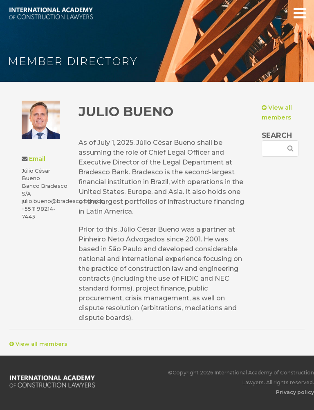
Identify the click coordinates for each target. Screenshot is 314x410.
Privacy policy (295, 392)
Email (37, 158)
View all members (38, 344)
